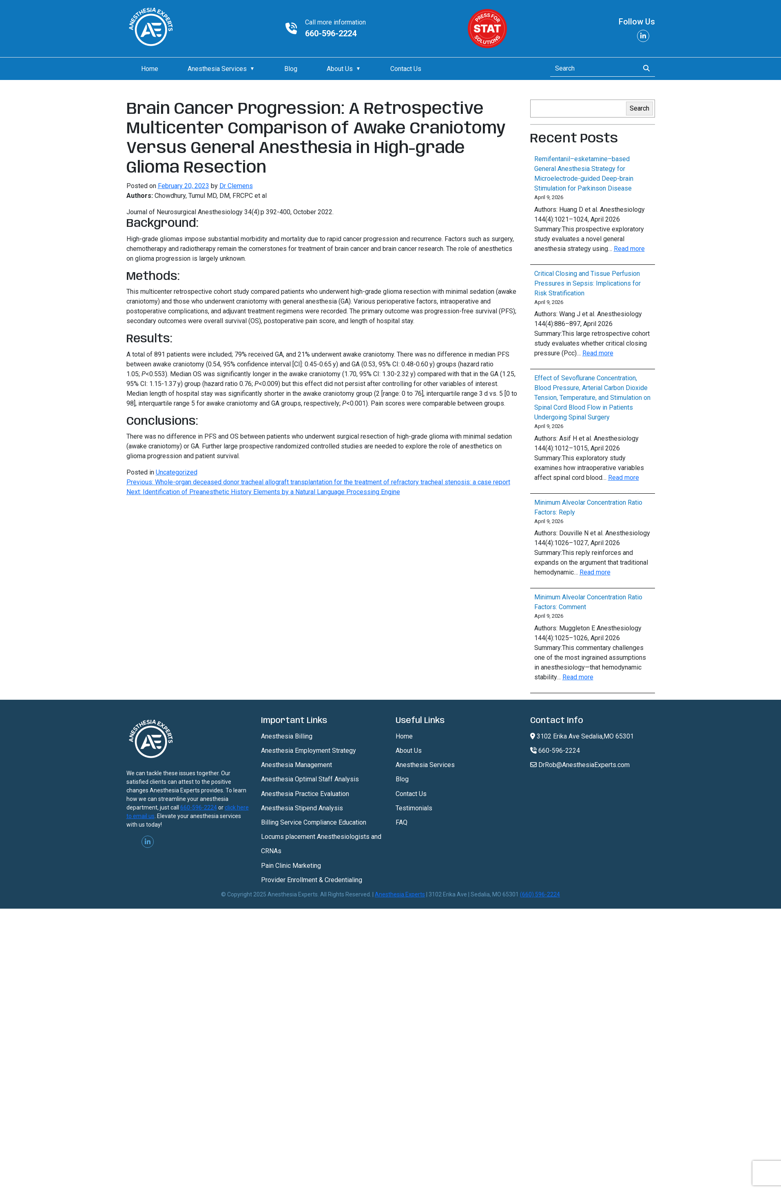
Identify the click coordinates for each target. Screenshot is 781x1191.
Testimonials (414, 808)
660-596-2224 (330, 33)
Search (639, 108)
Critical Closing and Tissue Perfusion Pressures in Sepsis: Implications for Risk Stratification (587, 283)
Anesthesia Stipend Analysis (302, 808)
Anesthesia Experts (400, 894)
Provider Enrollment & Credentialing (311, 880)
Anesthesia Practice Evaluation (305, 794)
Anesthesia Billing (286, 736)
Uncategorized (176, 472)
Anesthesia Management (296, 765)
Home (149, 69)
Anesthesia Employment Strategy (308, 750)
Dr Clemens (236, 186)
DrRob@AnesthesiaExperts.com (580, 765)
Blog (290, 69)
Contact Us (405, 69)
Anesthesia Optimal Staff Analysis (310, 779)
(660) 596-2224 (540, 894)
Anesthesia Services (217, 69)
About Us (340, 69)
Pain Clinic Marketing (291, 865)
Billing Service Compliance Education (313, 822)
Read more (629, 249)
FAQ (401, 822)
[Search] (592, 68)
